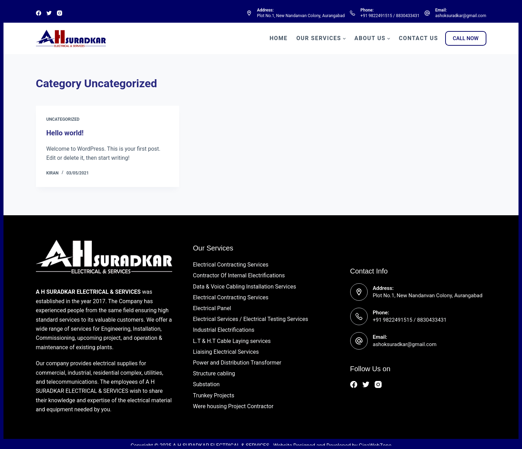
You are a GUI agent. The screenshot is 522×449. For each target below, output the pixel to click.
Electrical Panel (212, 308)
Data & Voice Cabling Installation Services (244, 286)
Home (279, 38)
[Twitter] (49, 13)
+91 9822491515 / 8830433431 (389, 15)
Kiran (52, 173)
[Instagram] (59, 13)
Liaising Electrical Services (226, 352)
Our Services (321, 38)
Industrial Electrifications (224, 330)
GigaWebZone (375, 445)
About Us (372, 38)
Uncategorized (63, 119)
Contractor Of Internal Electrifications (239, 275)
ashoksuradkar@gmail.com (460, 15)
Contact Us (418, 38)
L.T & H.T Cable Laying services (232, 341)
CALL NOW (466, 38)
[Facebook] (38, 13)
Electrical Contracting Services (231, 264)
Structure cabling (214, 373)
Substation (206, 384)
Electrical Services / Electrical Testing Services (250, 319)
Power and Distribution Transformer (237, 362)
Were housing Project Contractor (233, 406)
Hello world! (65, 133)
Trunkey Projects (214, 395)
